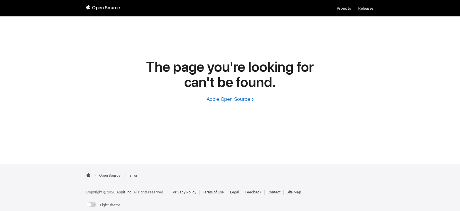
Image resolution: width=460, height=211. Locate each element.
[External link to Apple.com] (88, 175)
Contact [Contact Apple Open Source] (274, 192)
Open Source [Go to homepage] (110, 175)
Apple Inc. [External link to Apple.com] (124, 192)
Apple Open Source (228, 99)
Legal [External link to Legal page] (234, 192)
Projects (344, 8)
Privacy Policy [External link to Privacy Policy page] (184, 192)
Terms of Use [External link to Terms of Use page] (213, 192)
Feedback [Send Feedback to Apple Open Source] (253, 192)
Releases (366, 8)
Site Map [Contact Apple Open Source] (294, 192)
